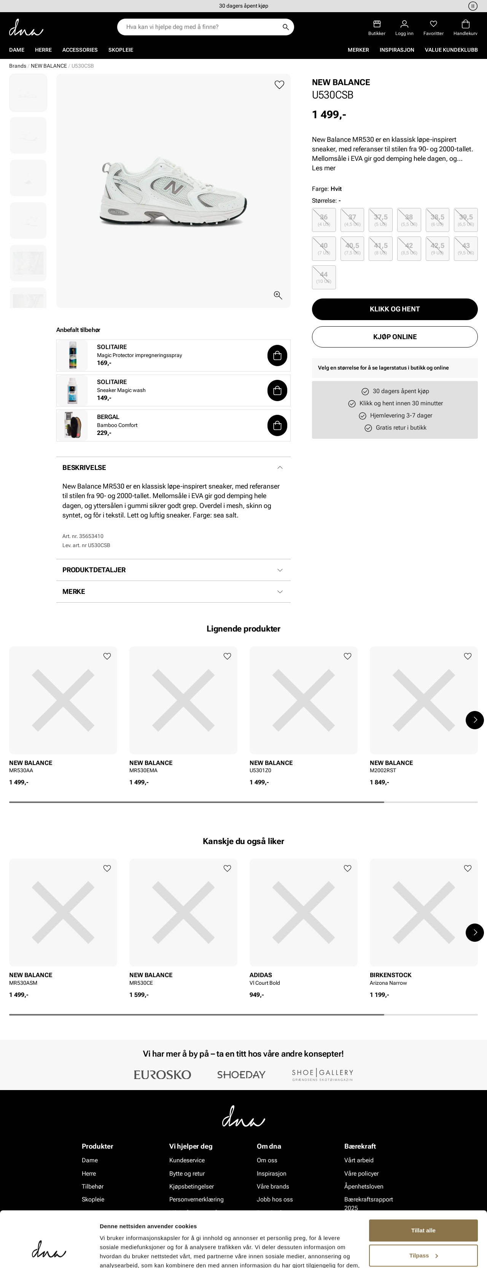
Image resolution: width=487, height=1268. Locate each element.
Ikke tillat (423, 1238)
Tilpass (423, 1212)
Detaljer (110, 1253)
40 (324, 248)
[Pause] (472, 6)
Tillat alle (423, 1188)
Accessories (80, 50)
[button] (277, 355)
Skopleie (120, 50)
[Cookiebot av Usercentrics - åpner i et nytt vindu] (49, 1253)
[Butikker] (377, 28)
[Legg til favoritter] (279, 85)
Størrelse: (324, 200)
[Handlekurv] (465, 28)
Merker (358, 50)
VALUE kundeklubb (451, 50)
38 (409, 220)
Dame (16, 50)
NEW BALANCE (49, 66)
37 (352, 220)
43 (466, 248)
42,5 (437, 248)
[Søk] (285, 27)
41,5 (381, 248)
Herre (43, 50)
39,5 (466, 220)
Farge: (327, 188)
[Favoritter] (433, 28)
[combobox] (201, 27)
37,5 (381, 220)
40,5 (352, 248)
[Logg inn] (404, 28)
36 (324, 220)
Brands (17, 66)
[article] (63, 712)
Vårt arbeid (359, 1160)
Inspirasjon (397, 50)
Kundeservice (187, 1160)
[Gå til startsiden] (26, 27)
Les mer (324, 168)
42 (409, 248)
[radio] (324, 220)
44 (323, 277)
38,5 (437, 220)
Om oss (267, 1160)
